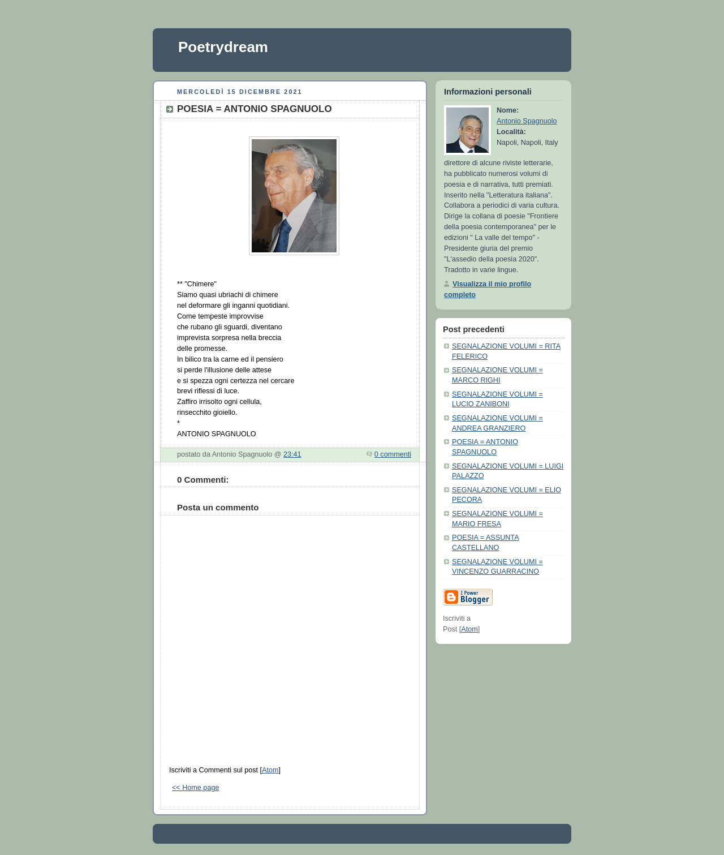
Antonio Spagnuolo (527, 121)
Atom (270, 770)
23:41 (292, 454)
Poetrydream (223, 46)
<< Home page (195, 788)
